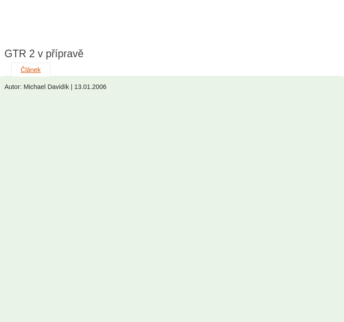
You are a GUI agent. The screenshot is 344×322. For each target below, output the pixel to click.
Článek (31, 69)
